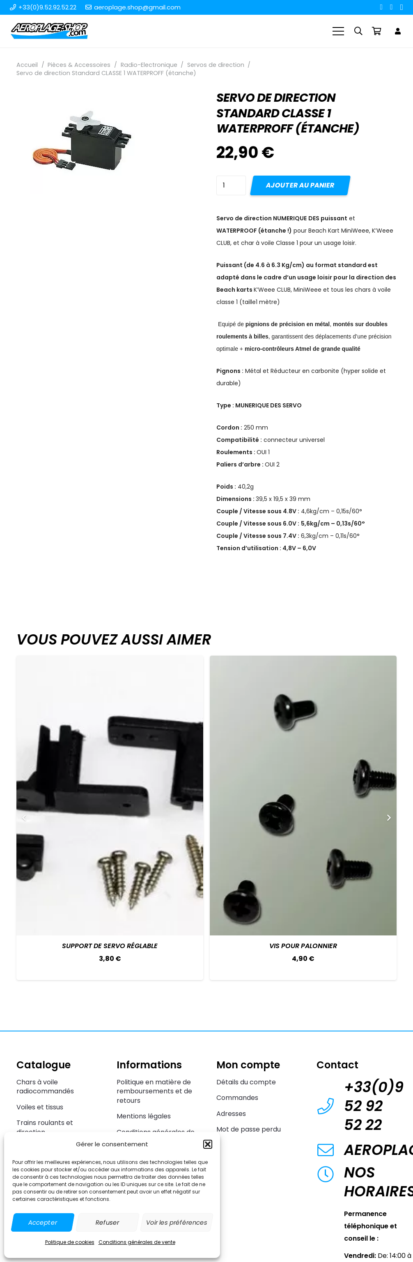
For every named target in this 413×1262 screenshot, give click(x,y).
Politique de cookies (69, 1242)
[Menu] (339, 31)
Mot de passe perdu (248, 1129)
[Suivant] (388, 817)
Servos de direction (215, 65)
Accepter (43, 1222)
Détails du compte (246, 1082)
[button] (208, 1144)
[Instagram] (401, 7)
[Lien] (399, 31)
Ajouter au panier (300, 185)
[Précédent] (24, 817)
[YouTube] (391, 7)
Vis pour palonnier (303, 946)
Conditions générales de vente (137, 1242)
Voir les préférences (176, 1222)
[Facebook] (381, 7)
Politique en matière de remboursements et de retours (154, 1091)
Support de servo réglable (110, 946)
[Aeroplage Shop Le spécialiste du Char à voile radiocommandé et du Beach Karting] (49, 31)
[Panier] (376, 31)
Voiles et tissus (39, 1107)
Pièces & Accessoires (79, 65)
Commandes (237, 1097)
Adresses (231, 1113)
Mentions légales (144, 1116)
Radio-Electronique (149, 65)
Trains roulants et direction (44, 1127)
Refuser (107, 1222)
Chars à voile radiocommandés (45, 1086)
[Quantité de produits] (231, 185)
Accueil (27, 65)
